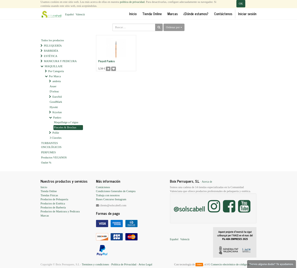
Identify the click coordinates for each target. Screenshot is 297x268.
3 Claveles (56, 137)
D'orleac (54, 91)
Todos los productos (52, 40)
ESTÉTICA (50, 56)
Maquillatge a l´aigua (66, 122)
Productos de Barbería (53, 207)
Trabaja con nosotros (108, 195)
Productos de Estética (53, 203)
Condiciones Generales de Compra (116, 191)
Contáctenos (103, 187)
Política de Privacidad (123, 264)
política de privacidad (132, 1)
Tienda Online (49, 191)
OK (241, 3)
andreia (56, 81)
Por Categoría (56, 71)
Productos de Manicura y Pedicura (60, 211)
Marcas (45, 215)
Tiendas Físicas (49, 195)
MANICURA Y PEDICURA (60, 61)
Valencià (80, 14)
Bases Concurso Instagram (111, 199)
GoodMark (56, 101)
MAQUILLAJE (54, 66)
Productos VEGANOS (54, 157)
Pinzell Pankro (106, 61)
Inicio (44, 187)
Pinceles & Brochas (65, 127)
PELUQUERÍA (53, 45)
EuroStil (57, 96)
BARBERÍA (51, 50)
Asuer (53, 86)
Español (69, 14)
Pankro (57, 117)
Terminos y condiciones (95, 264)
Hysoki (54, 107)
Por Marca (55, 76)
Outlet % (46, 162)
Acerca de (207, 181)
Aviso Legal (145, 264)
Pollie (55, 132)
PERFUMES (48, 152)
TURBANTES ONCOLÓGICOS (51, 145)
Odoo (199, 264)
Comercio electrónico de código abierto (233, 264)
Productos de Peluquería (54, 199)
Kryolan (57, 112)
